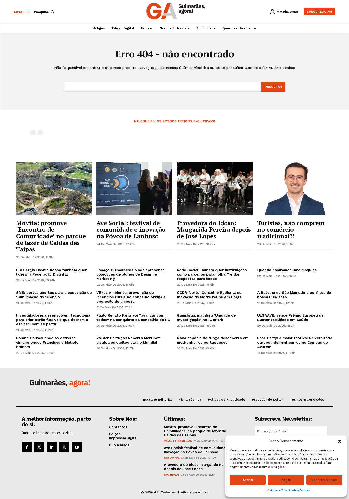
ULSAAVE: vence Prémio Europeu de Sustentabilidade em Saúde (290, 317)
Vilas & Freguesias (178, 441)
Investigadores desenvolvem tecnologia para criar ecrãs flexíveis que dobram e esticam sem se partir (53, 319)
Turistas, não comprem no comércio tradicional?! (291, 229)
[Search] (273, 87)
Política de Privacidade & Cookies (288, 490)
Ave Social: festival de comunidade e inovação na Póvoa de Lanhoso (131, 229)
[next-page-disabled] (40, 133)
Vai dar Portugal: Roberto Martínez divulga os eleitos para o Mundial (128, 340)
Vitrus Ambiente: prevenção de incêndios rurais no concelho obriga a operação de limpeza (130, 297)
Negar (285, 480)
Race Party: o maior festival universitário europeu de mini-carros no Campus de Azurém (294, 342)
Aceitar (247, 480)
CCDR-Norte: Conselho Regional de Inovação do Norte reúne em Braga (209, 295)
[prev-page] (33, 133)
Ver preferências (324, 480)
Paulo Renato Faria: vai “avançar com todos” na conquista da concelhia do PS (133, 317)
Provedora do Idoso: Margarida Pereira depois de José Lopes (214, 229)
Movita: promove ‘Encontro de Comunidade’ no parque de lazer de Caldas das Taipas (51, 236)
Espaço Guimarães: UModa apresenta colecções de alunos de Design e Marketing (130, 274)
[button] (339, 441)
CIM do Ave (171, 458)
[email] (291, 431)
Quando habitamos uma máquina (287, 270)
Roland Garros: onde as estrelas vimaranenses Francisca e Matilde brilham (47, 342)
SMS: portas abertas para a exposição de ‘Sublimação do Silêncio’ (54, 295)
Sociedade (171, 474)
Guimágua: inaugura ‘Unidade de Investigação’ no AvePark (206, 317)
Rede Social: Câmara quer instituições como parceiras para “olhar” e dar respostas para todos (212, 274)
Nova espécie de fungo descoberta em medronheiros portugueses (212, 340)
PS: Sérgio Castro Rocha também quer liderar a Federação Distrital (51, 272)
